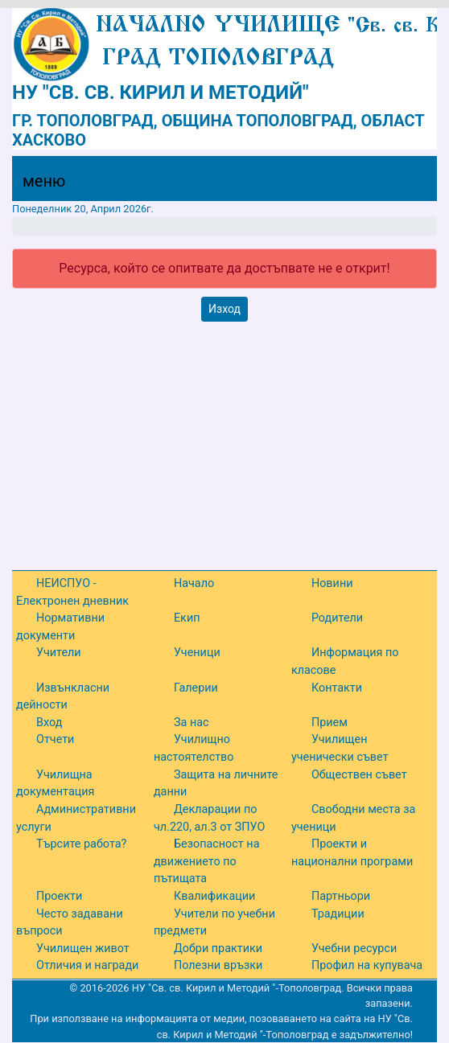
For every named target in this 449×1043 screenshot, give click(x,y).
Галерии (196, 688)
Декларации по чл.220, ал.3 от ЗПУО (209, 818)
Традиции (338, 914)
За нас (191, 722)
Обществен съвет (359, 775)
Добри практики (218, 948)
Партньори (340, 896)
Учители (58, 652)
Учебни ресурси (354, 948)
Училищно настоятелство (194, 748)
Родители (337, 618)
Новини (332, 583)
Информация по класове (345, 661)
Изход (224, 308)
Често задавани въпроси (69, 922)
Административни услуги (76, 818)
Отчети (55, 739)
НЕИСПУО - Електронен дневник (72, 592)
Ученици (197, 652)
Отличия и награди (87, 965)
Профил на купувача (366, 965)
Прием (329, 722)
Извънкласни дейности (62, 696)
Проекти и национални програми (352, 852)
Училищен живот (83, 948)
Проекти (59, 896)
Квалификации (214, 896)
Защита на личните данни (216, 783)
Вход (49, 722)
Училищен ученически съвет (340, 748)
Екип (187, 618)
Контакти (336, 688)
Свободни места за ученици (353, 818)
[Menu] (34, 185)
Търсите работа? (81, 844)
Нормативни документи (60, 627)
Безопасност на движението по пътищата (207, 861)
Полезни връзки (218, 965)
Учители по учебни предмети (214, 922)
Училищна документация (55, 783)
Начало (194, 583)
